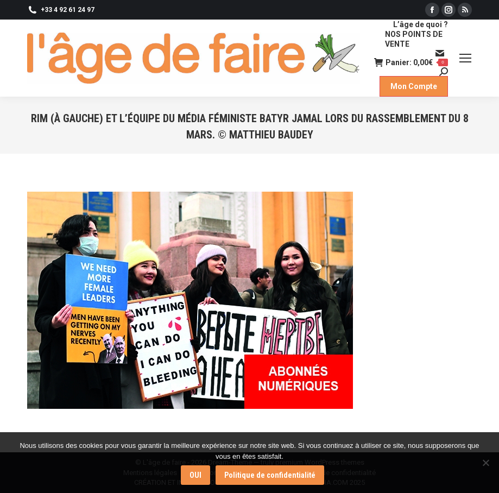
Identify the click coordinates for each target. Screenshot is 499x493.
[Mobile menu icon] (465, 58)
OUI (195, 475)
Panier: (411, 62)
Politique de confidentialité (269, 475)
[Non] (485, 462)
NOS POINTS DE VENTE (414, 39)
